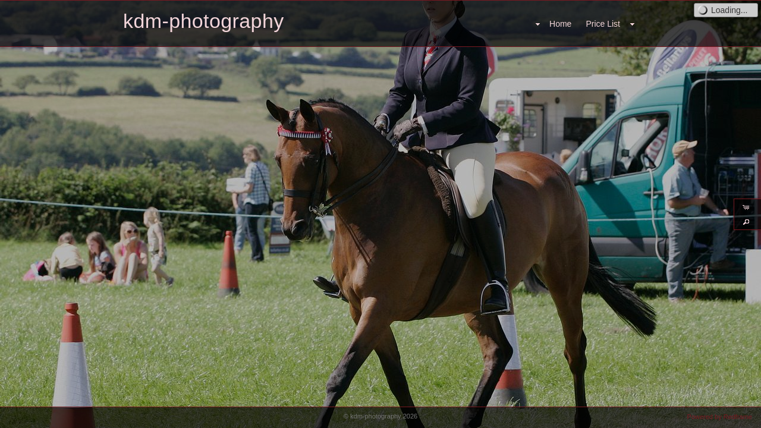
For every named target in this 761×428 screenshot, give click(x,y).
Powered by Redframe (719, 416)
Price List (603, 24)
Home (560, 24)
